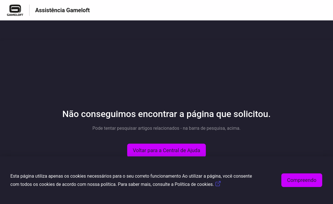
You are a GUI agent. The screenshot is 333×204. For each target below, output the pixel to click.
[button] (167, 150)
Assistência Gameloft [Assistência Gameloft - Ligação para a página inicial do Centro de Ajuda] (62, 10)
